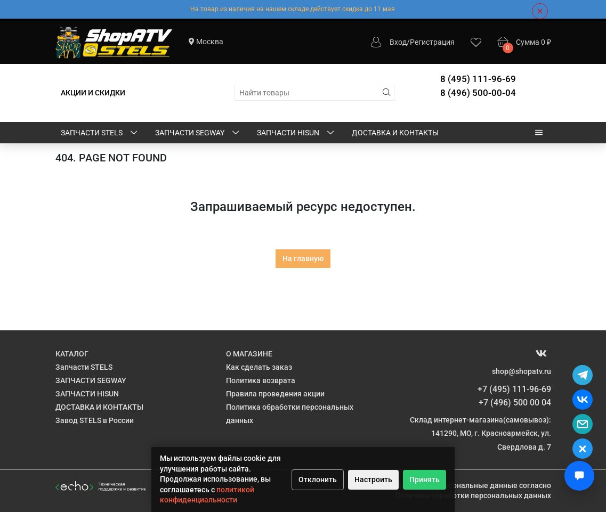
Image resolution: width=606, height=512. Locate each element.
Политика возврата (260, 380)
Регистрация (432, 42)
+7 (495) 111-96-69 (514, 389)
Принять (424, 479)
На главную (303, 258)
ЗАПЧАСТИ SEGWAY (198, 133)
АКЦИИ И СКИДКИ (93, 92)
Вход (398, 42)
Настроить (373, 479)
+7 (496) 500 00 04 (515, 402)
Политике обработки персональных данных (473, 495)
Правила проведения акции (275, 393)
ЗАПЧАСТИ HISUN (296, 133)
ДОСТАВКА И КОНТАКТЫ (395, 132)
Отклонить (317, 479)
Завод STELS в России (94, 420)
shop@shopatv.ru (521, 371)
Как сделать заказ (259, 367)
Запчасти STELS (100, 133)
